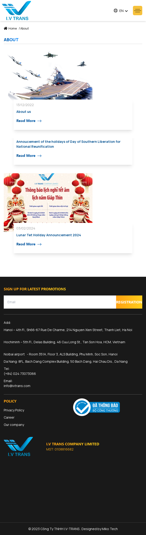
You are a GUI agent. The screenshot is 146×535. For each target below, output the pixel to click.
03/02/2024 (25, 228)
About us (23, 111)
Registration (129, 301)
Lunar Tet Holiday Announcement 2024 (48, 235)
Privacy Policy (14, 410)
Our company (14, 424)
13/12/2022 (25, 105)
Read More (29, 120)
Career (9, 417)
